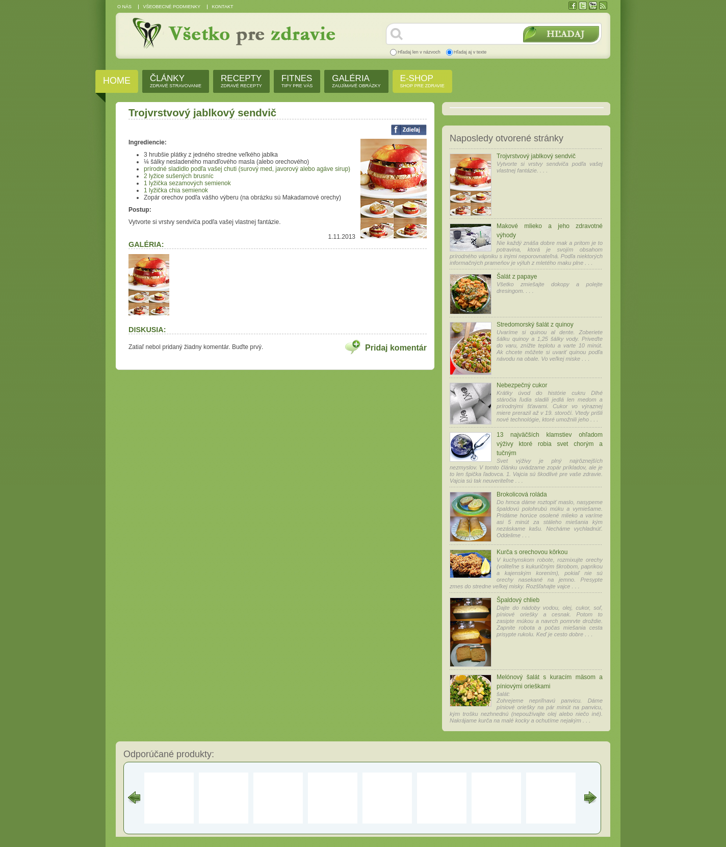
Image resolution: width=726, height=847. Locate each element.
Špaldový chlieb (518, 600)
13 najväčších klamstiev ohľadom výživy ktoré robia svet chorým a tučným (550, 444)
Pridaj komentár (396, 347)
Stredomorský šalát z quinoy (535, 324)
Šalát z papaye (517, 276)
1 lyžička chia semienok (176, 190)
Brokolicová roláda (522, 494)
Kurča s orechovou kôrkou (532, 552)
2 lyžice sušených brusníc (179, 176)
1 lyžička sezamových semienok (187, 183)
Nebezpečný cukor (522, 385)
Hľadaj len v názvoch (419, 52)
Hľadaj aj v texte (470, 52)
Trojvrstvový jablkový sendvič (536, 156)
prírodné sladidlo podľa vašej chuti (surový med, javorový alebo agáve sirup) (247, 168)
